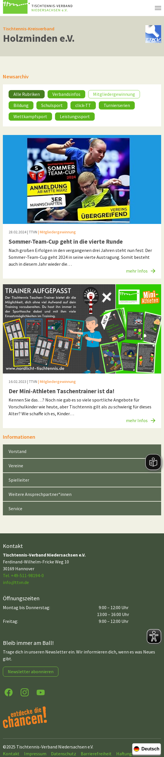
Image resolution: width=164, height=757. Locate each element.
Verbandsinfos (66, 94)
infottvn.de (16, 582)
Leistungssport (75, 116)
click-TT (83, 105)
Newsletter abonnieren (31, 671)
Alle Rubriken (26, 94)
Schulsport (52, 105)
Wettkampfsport (30, 116)
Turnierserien (117, 105)
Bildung (21, 105)
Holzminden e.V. (39, 38)
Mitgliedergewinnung (114, 94)
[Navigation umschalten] (158, 8)
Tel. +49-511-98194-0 (23, 575)
